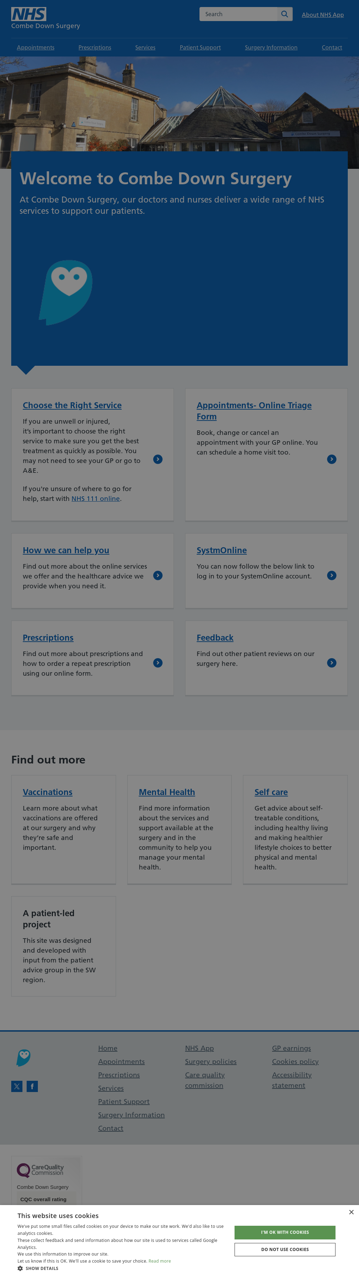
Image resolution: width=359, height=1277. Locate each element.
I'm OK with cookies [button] (285, 1232)
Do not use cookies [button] (285, 1249)
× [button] (351, 1212)
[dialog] (179, 638)
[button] (122, 1268)
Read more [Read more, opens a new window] (160, 1261)
